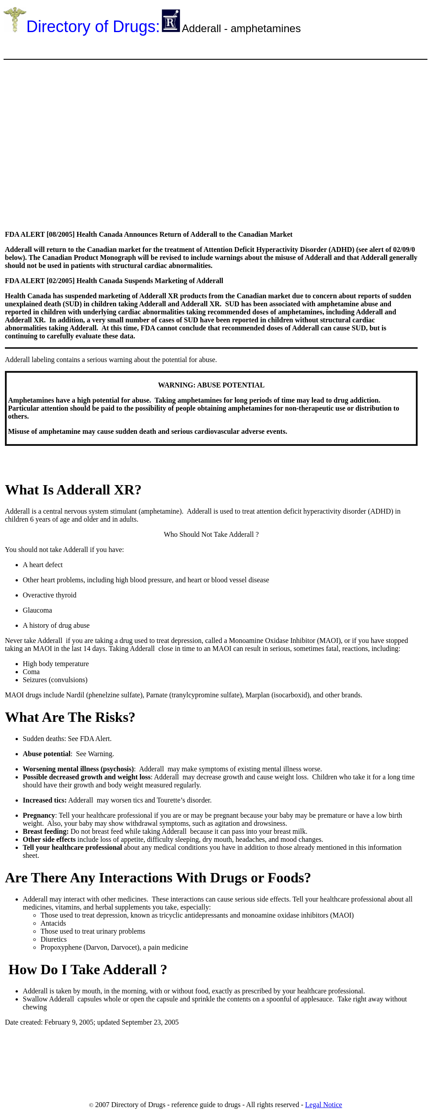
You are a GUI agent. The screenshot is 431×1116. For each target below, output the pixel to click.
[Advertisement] (166, 46)
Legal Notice (323, 1104)
